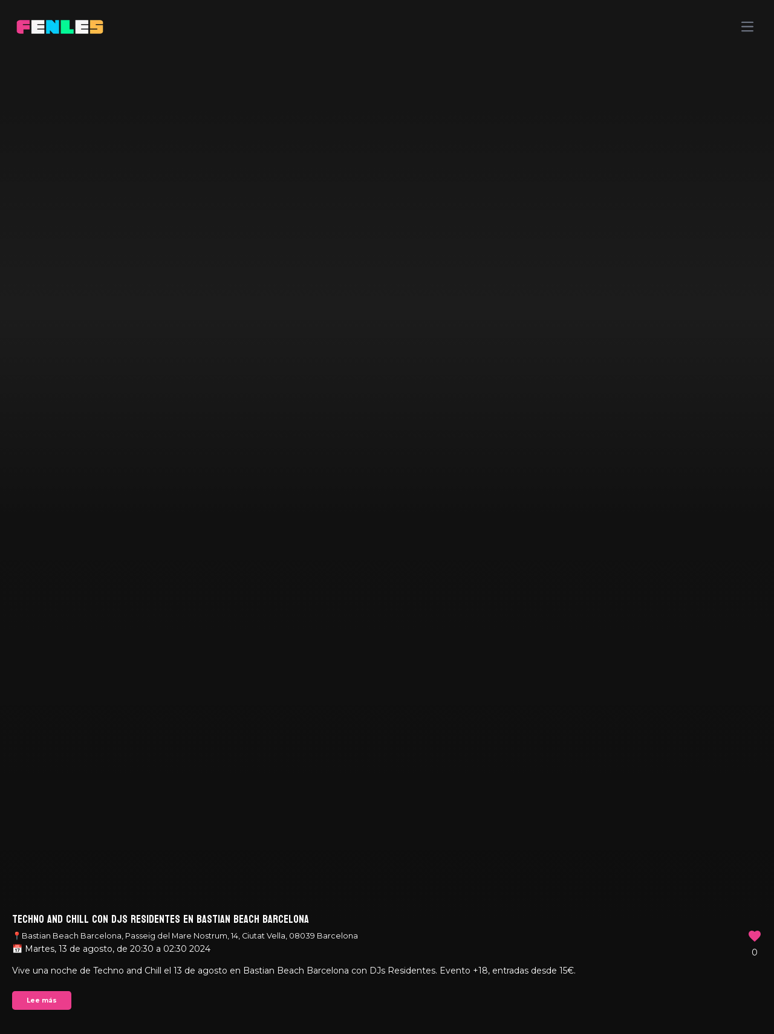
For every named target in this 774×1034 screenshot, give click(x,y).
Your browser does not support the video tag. (387, 517)
